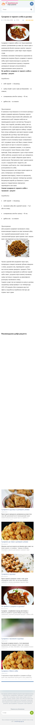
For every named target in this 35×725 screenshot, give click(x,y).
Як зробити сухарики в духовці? (13, 606)
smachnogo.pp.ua (19, 721)
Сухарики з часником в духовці (12, 639)
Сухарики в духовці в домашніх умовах (15, 510)
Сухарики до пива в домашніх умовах (14, 542)
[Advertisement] (17, 312)
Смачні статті (4, 512)
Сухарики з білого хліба (9, 671)
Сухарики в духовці (8, 574)
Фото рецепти (4, 544)
